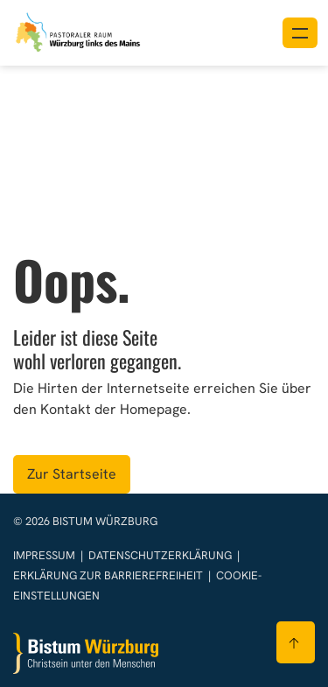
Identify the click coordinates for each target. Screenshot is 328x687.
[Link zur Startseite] (78, 31)
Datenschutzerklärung (161, 555)
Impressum (45, 555)
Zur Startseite (71, 474)
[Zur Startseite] (85, 653)
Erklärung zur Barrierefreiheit (108, 575)
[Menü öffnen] (300, 33)
